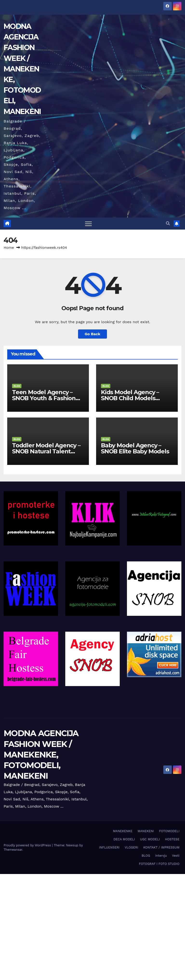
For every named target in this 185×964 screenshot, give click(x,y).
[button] (168, 223)
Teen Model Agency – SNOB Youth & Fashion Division (44, 398)
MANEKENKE (122, 831)
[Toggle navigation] (88, 223)
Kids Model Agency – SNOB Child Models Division (130, 398)
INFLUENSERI (109, 847)
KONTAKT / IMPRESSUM (161, 847)
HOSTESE (172, 839)
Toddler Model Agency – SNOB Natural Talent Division (46, 451)
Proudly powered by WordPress (28, 845)
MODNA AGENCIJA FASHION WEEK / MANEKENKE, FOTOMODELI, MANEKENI (22, 69)
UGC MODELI (150, 839)
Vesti (175, 855)
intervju (161, 855)
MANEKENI (146, 831)
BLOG (16, 386)
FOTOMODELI (169, 831)
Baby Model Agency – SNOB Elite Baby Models (135, 448)
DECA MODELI (124, 839)
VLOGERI (131, 847)
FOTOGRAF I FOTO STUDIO (159, 864)
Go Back (92, 334)
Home (9, 247)
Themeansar (13, 849)
